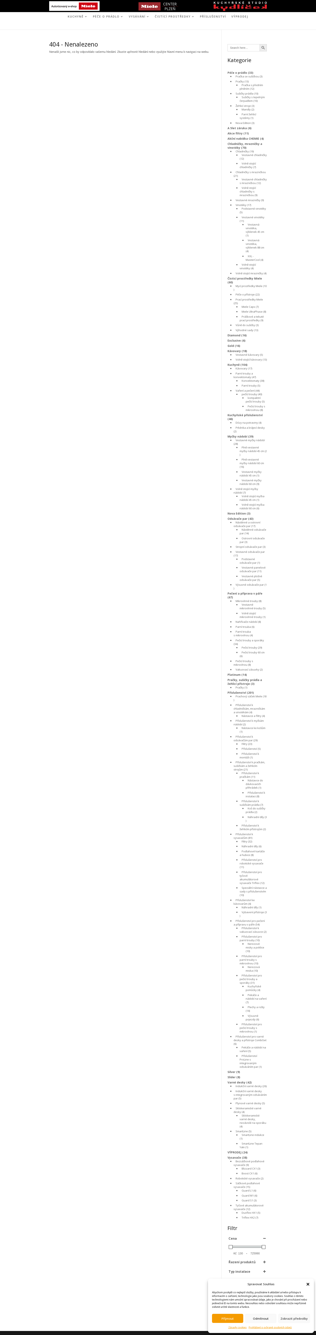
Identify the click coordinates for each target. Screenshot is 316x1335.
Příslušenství (213, 16)
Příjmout (227, 1318)
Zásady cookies (237, 1327)
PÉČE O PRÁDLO (106, 16)
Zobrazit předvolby (294, 1318)
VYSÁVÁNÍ (137, 16)
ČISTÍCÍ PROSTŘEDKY (173, 16)
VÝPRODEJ (239, 16)
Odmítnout (261, 1318)
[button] (308, 1284)
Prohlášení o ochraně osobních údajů (270, 1327)
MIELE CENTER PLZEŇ (144, 26)
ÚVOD (120, 26)
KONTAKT (174, 26)
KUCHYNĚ (76, 16)
